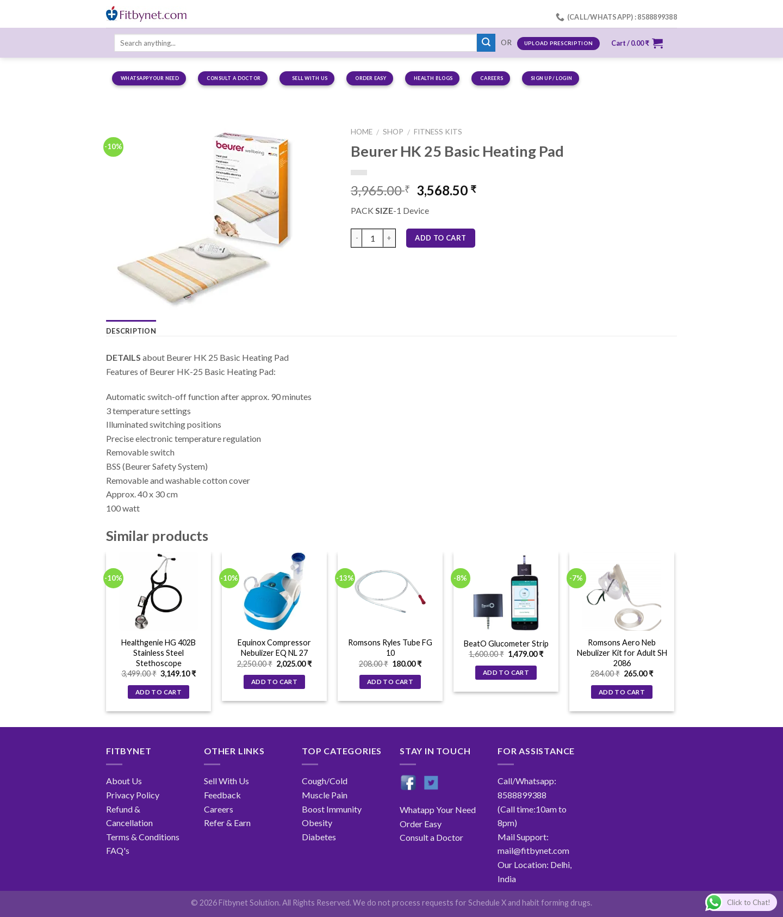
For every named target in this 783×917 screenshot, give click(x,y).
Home (361, 131)
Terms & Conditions (142, 837)
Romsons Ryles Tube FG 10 (390, 647)
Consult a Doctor (431, 837)
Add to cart (440, 237)
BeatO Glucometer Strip (506, 643)
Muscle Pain (324, 795)
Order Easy (421, 823)
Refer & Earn (227, 822)
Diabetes (319, 837)
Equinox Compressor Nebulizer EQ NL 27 (274, 647)
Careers (218, 809)
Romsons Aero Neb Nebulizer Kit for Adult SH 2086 (622, 652)
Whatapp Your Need (438, 809)
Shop (393, 131)
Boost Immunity (332, 809)
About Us (124, 781)
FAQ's (117, 850)
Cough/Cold (324, 781)
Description (131, 331)
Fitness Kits (438, 131)
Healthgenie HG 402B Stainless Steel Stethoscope (158, 652)
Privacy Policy (132, 795)
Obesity (317, 822)
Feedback (222, 795)
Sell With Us (226, 781)
